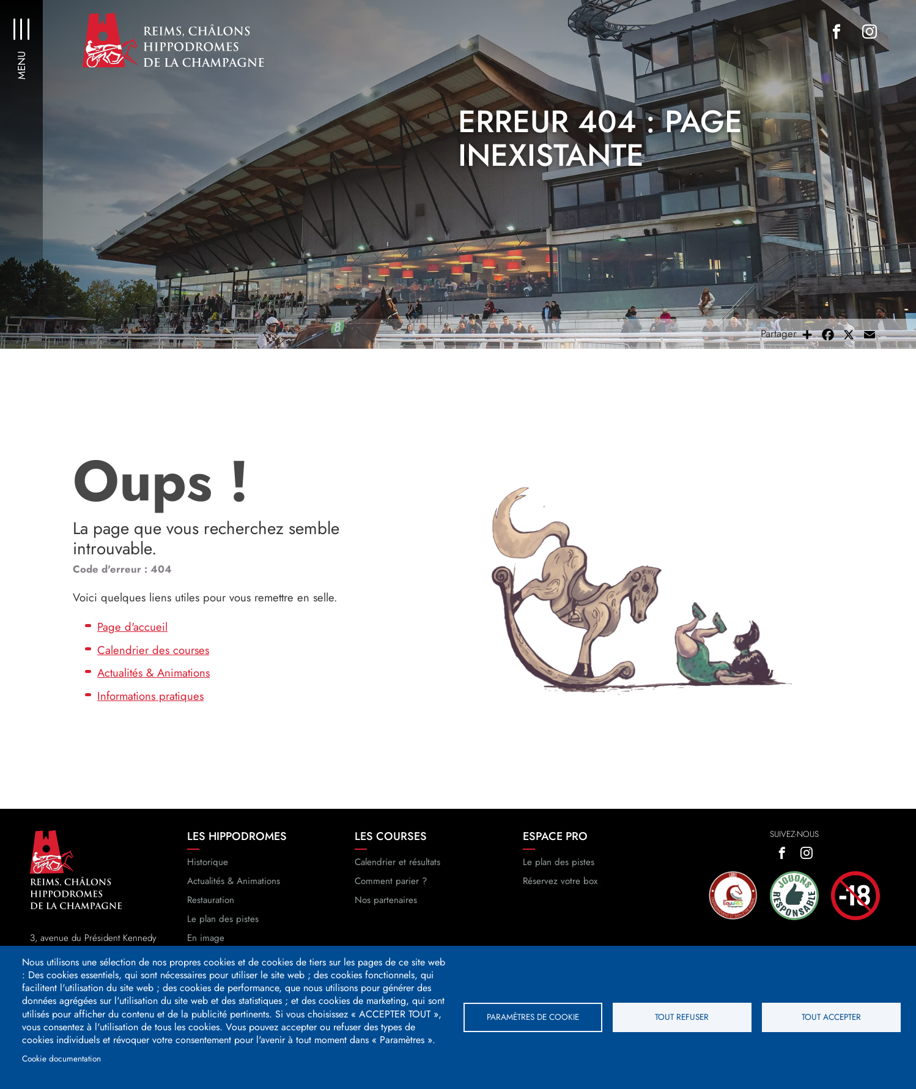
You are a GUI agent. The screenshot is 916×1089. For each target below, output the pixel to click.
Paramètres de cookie (533, 1017)
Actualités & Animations (153, 672)
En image (205, 938)
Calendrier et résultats (397, 862)
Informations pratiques (150, 696)
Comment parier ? (391, 881)
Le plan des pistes (223, 919)
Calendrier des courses (153, 650)
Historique (207, 862)
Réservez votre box (560, 881)
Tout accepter (831, 1017)
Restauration (210, 900)
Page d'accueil (132, 627)
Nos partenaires (386, 900)
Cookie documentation (61, 1058)
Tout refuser (682, 1017)
